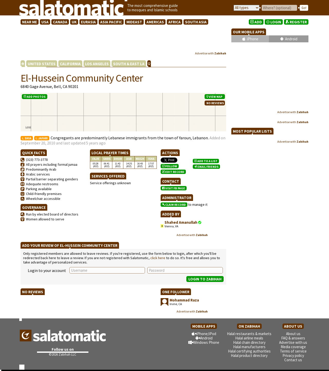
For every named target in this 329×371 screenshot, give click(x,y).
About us (293, 333)
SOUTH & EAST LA (128, 63)
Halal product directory (249, 355)
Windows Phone (206, 342)
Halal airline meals (249, 338)
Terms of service (293, 351)
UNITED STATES (42, 63)
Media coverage (293, 346)
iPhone (252, 38)
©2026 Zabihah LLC (62, 354)
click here (157, 258)
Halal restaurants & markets (249, 333)
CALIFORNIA (70, 63)
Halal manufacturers (249, 346)
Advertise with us (293, 342)
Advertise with (210, 53)
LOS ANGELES (97, 63)
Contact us (293, 359)
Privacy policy (293, 355)
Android (291, 38)
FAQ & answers (293, 338)
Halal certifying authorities (249, 351)
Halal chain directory (249, 342)
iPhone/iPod (206, 333)
